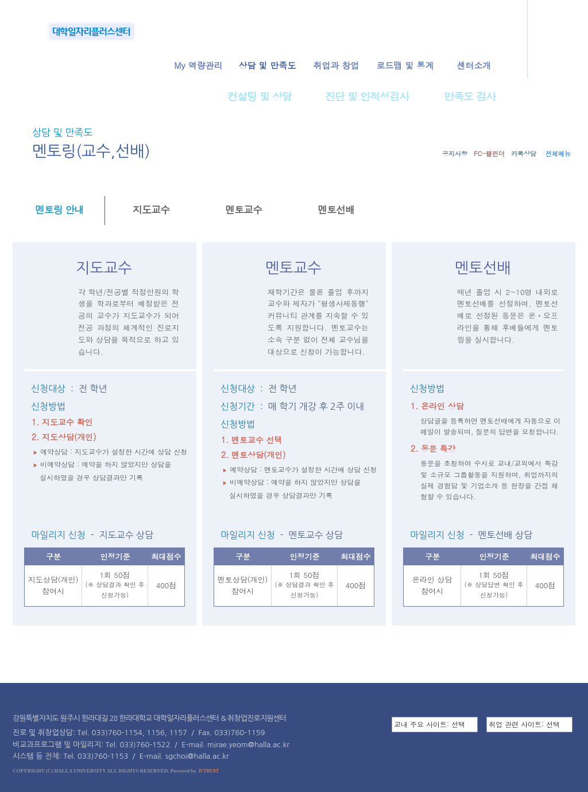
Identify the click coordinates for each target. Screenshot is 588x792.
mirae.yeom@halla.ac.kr (248, 744)
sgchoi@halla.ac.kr (197, 756)
